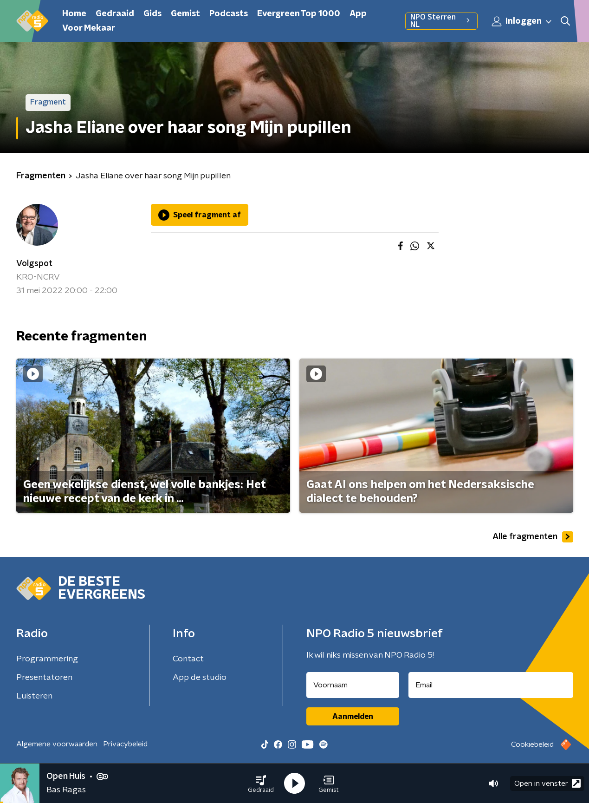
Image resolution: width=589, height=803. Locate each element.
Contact (188, 659)
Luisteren (34, 696)
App (358, 14)
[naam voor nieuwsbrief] (352, 685)
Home (74, 14)
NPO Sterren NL (441, 20)
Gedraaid (115, 14)
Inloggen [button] (522, 21)
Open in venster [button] (547, 783)
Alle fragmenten (532, 536)
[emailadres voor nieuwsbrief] (490, 685)
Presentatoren (44, 677)
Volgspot (34, 264)
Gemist (185, 14)
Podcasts (228, 14)
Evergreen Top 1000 (298, 14)
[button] (261, 783)
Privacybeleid (125, 744)
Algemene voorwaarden (56, 744)
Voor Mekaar (88, 28)
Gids (152, 14)
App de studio (200, 677)
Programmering (47, 659)
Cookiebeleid (532, 744)
